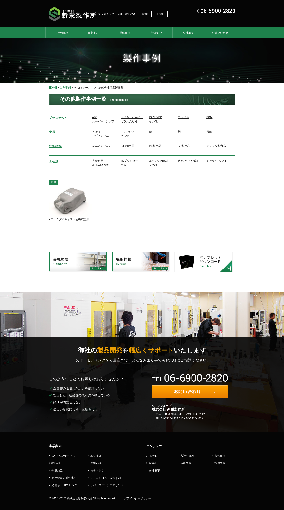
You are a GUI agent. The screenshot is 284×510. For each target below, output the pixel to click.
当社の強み (61, 32)
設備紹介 (156, 32)
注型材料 (55, 146)
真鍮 (209, 131)
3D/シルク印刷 (158, 160)
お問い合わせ (220, 32)
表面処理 (95, 463)
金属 (52, 132)
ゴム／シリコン (102, 145)
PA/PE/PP (155, 117)
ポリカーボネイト (132, 117)
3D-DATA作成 (100, 165)
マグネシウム (100, 135)
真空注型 (95, 455)
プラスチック (58, 118)
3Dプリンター (129, 160)
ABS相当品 (127, 145)
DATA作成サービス (63, 455)
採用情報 (219, 463)
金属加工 (57, 470)
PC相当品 (155, 145)
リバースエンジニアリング (106, 485)
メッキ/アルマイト (218, 160)
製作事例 (124, 32)
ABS (94, 117)
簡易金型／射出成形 (63, 477)
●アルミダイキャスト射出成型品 (69, 219)
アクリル (183, 117)
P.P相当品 (184, 145)
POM (209, 117)
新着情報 (185, 463)
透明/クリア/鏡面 (189, 160)
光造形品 (97, 160)
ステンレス (128, 131)
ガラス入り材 (129, 121)
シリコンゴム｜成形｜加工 (106, 477)
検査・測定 (97, 470)
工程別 (53, 161)
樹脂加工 (57, 463)
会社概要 (188, 32)
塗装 (123, 165)
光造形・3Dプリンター (65, 485)
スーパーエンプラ (103, 121)
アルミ (96, 131)
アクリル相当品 (216, 145)
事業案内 (93, 32)
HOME (159, 14)
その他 (153, 121)
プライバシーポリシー (137, 498)
